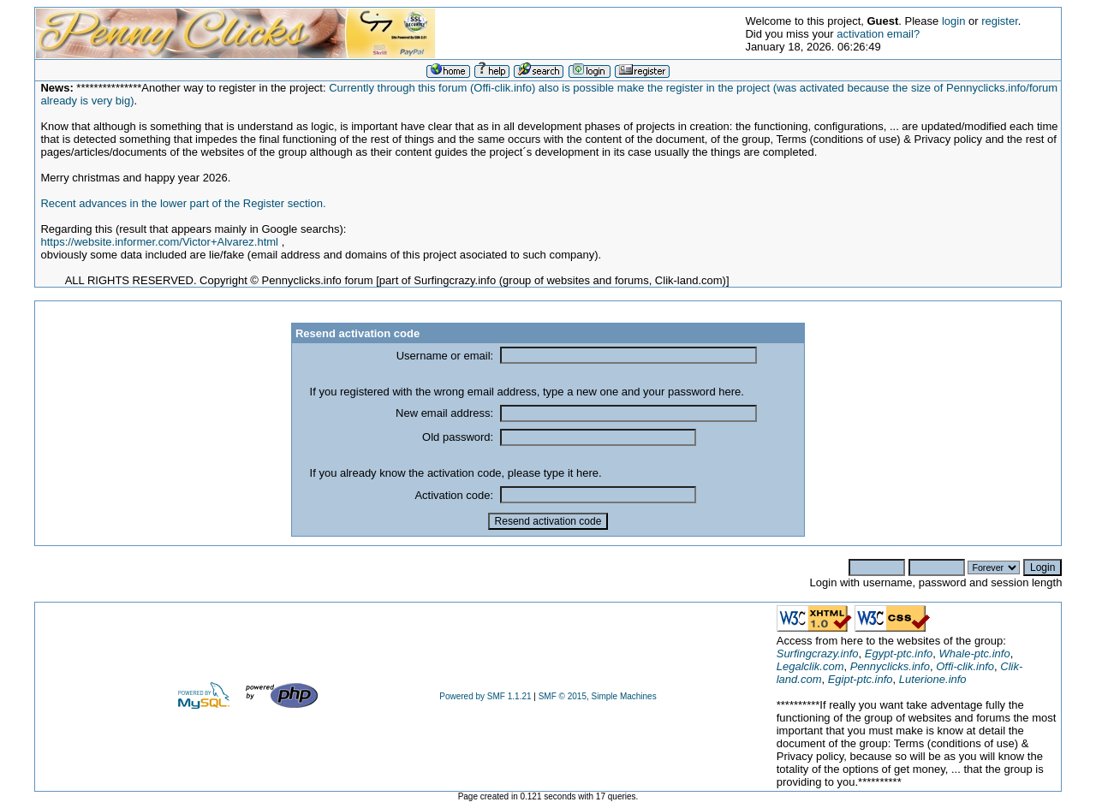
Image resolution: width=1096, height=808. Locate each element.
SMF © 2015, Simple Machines (598, 696)
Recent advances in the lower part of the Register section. (182, 203)
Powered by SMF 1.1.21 (485, 696)
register (999, 21)
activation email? (878, 33)
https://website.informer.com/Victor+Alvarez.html (159, 241)
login (953, 21)
